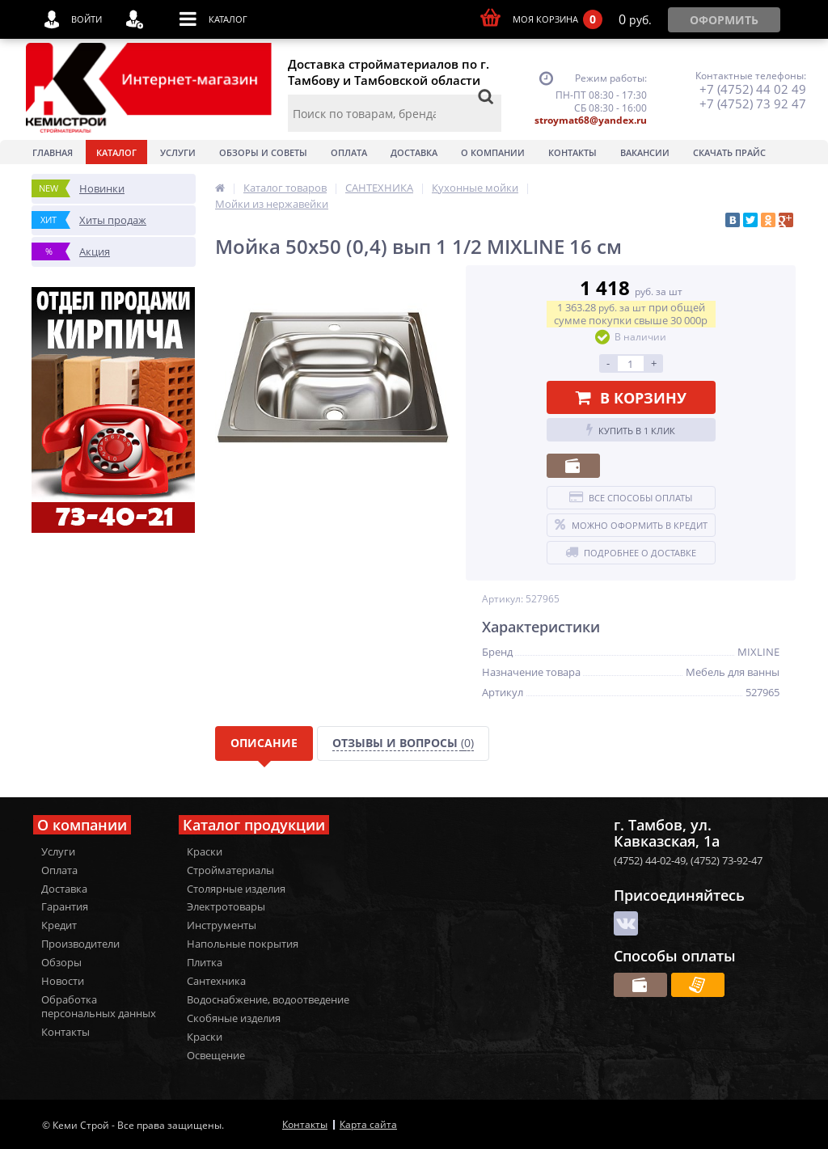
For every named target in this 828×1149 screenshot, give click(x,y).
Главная (52, 152)
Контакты (572, 152)
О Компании (493, 152)
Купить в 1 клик (630, 430)
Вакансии (645, 152)
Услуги (178, 152)
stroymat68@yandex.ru (590, 120)
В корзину (631, 398)
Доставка (414, 152)
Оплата (349, 152)
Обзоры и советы (263, 152)
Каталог (116, 152)
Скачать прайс (729, 152)
